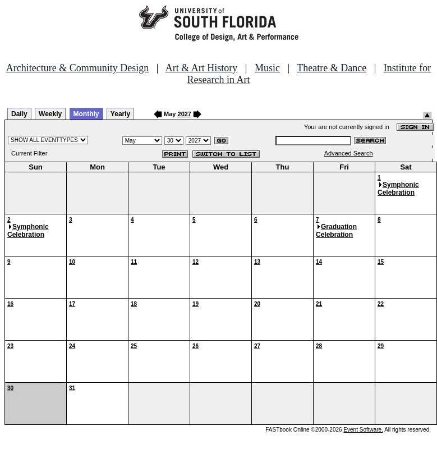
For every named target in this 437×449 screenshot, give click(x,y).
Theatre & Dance (331, 68)
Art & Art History (201, 68)
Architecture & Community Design (77, 68)
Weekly (50, 114)
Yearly (120, 114)
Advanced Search (348, 153)
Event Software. (363, 430)
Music (267, 68)
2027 (184, 114)
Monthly (86, 114)
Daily (19, 114)
